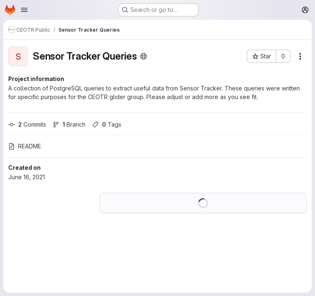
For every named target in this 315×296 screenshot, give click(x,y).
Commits (27, 124)
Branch (69, 124)
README (24, 146)
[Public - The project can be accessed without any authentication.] (143, 56)
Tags (106, 124)
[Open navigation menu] (24, 9)
